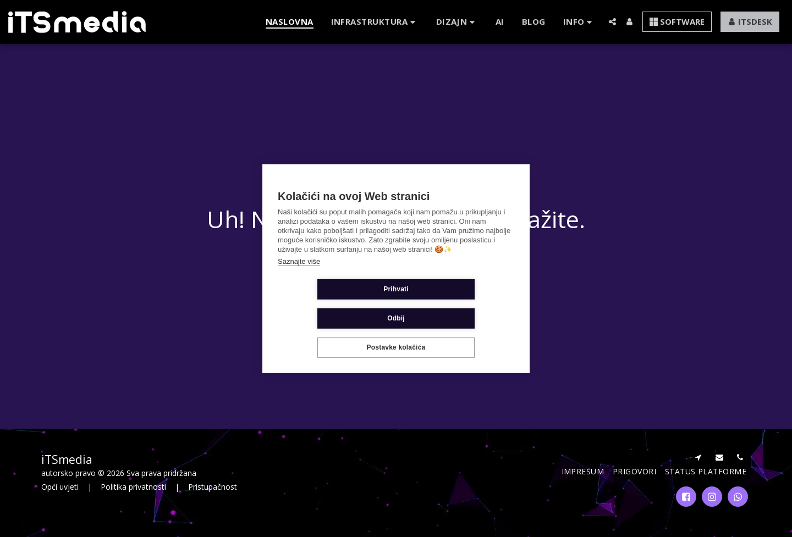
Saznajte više (299, 276)
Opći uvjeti (60, 486)
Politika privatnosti (133, 486)
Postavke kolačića (396, 333)
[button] (375, 21)
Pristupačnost (212, 486)
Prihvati (330, 304)
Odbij (461, 304)
